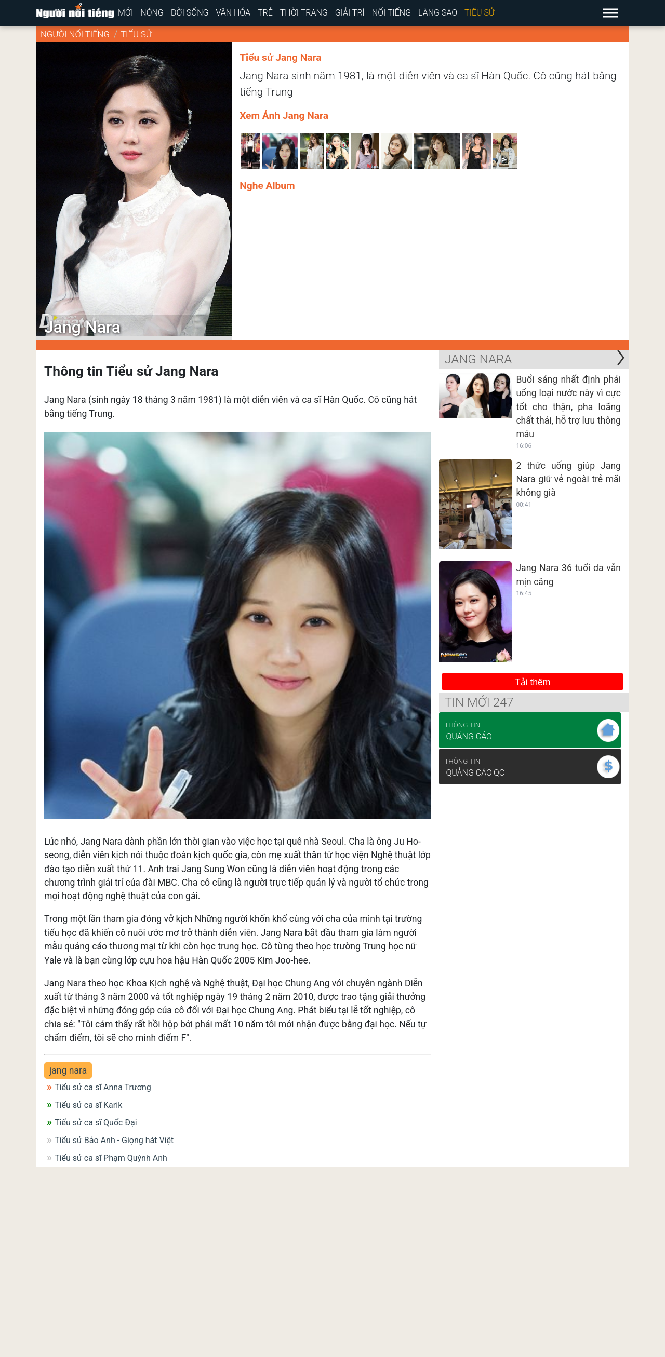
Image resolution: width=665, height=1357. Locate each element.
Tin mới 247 (478, 702)
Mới (125, 13)
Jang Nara (478, 359)
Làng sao (437, 13)
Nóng (152, 13)
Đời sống (190, 13)
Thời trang (304, 13)
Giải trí (350, 13)
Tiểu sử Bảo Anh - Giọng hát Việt (114, 1140)
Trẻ (265, 13)
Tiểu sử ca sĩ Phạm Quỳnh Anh (111, 1158)
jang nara (68, 1070)
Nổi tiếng (391, 13)
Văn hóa (233, 13)
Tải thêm (533, 682)
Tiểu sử (479, 13)
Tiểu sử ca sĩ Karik (88, 1105)
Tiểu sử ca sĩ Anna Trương (103, 1087)
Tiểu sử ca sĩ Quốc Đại (96, 1123)
